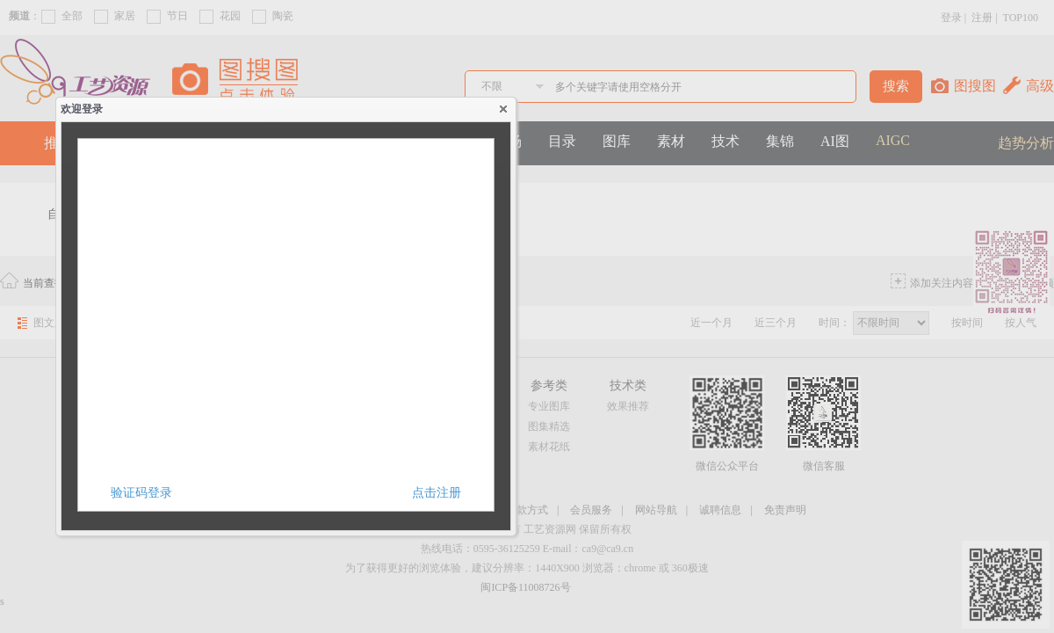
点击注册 (436, 492)
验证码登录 (141, 492)
